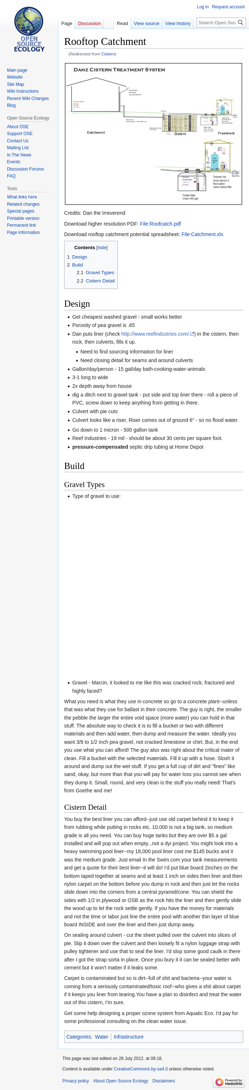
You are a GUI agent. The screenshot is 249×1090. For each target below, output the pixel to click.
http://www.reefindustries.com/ (155, 334)
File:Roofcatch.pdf (160, 224)
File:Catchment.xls (202, 234)
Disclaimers (164, 1080)
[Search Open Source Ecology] (221, 22)
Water (101, 1037)
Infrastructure (129, 1037)
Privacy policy (75, 1080)
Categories (78, 1037)
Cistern (108, 53)
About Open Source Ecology (120, 1080)
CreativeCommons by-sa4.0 (141, 1069)
